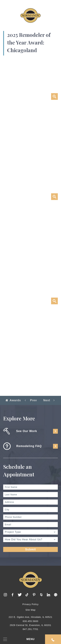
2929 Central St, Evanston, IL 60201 (30, 625)
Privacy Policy (30, 604)
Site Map (30, 610)
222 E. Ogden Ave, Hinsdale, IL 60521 (30, 617)
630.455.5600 (30, 621)
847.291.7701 (30, 629)
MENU (19, 639)
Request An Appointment (53, 639)
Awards (13, 400)
